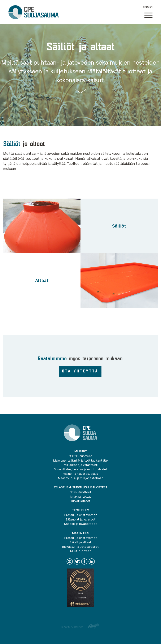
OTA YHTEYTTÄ (80, 371)
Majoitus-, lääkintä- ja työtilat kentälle (80, 460)
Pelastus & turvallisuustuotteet (80, 487)
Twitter (77, 564)
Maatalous (80, 533)
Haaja (94, 625)
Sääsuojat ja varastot (80, 519)
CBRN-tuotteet (80, 492)
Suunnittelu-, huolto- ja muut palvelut (80, 469)
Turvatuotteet (80, 500)
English (148, 6)
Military (80, 451)
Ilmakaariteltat (80, 496)
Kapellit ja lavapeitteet (80, 523)
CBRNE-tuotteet (80, 456)
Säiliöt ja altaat (80, 542)
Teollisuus (80, 510)
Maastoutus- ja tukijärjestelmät (80, 478)
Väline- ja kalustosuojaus (80, 473)
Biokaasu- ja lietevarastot (80, 546)
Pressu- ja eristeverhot (80, 515)
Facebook (84, 564)
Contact (69, 564)
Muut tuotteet (80, 551)
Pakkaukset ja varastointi (80, 464)
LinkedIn (91, 564)
